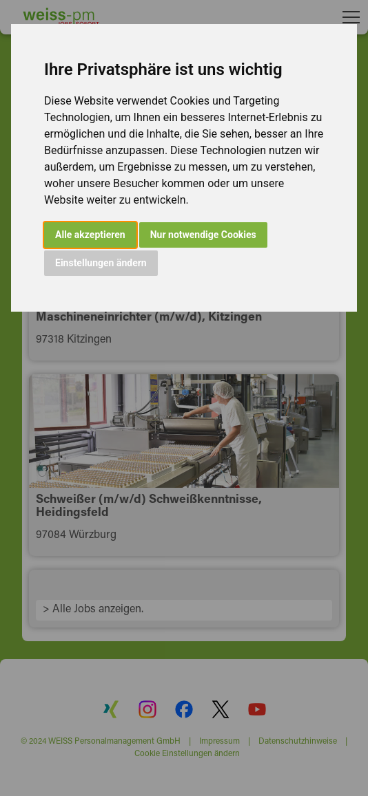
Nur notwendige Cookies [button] (203, 234)
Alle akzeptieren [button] (90, 234)
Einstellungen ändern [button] (101, 262)
